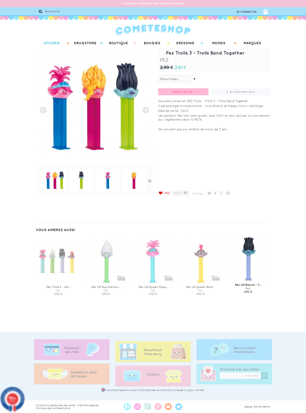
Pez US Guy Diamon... (105, 289)
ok (266, 375)
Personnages (169, 78)
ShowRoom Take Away (153, 354)
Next (150, 181)
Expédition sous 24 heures (81, 374)
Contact (153, 377)
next (145, 110)
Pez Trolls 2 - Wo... (58, 289)
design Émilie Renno (257, 406)
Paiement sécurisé (69, 350)
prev (43, 110)
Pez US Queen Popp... (153, 289)
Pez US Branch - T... (248, 289)
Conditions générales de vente (55, 405)
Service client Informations (247, 350)
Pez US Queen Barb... (200, 289)
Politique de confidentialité (53, 408)
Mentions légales (88, 405)
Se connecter (246, 11)
